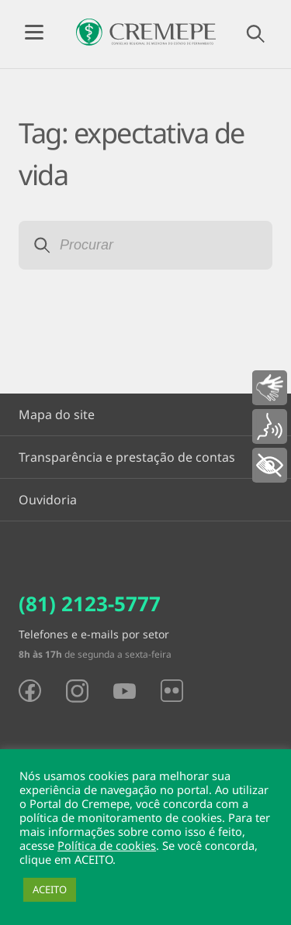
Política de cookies (106, 845)
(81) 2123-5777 (90, 603)
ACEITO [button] (50, 889)
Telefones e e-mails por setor (94, 634)
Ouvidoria (48, 499)
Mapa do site (57, 414)
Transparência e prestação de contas (127, 457)
